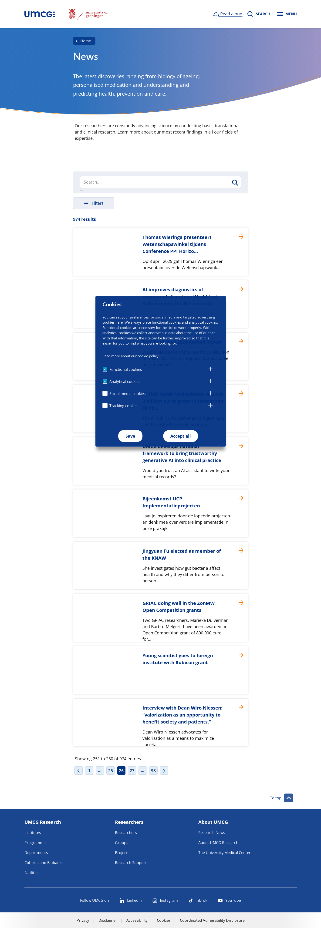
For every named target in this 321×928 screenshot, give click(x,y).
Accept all (180, 436)
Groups (121, 842)
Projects (122, 852)
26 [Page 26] (121, 770)
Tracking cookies (124, 405)
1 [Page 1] (89, 770)
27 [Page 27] (132, 770)
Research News (211, 832)
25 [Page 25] (110, 770)
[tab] (210, 369)
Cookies (164, 920)
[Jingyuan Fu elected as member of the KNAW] (160, 566)
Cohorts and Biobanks (43, 862)
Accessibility (137, 920)
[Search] (160, 182)
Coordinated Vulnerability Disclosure (212, 920)
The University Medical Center (224, 852)
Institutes (32, 832)
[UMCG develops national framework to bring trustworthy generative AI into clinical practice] (160, 461)
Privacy (83, 920)
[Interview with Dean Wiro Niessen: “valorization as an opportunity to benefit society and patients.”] (160, 722)
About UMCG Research (218, 842)
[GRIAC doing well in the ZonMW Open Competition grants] (160, 618)
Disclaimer (107, 920)
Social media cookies (127, 393)
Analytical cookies (124, 381)
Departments (36, 852)
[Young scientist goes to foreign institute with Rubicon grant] (160, 670)
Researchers (126, 832)
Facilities (31, 872)
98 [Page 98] (153, 770)
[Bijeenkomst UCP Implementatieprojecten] (160, 513)
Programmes (35, 842)
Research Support (131, 862)
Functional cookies (125, 369)
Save (130, 436)
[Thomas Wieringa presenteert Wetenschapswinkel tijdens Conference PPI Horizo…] (160, 252)
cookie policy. (148, 356)
